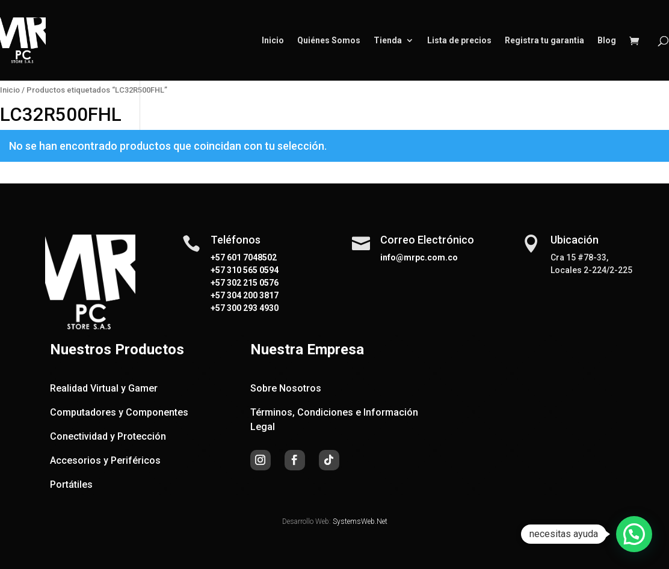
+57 (218, 270)
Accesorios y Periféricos (105, 460)
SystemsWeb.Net (360, 521)
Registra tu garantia (544, 40)
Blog (606, 40)
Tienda (388, 40)
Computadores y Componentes (119, 412)
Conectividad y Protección (108, 436)
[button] (634, 534)
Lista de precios (459, 40)
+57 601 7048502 (244, 257)
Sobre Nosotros (285, 388)
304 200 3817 (252, 295)
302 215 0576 (252, 283)
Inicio (273, 40)
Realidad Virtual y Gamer (104, 388)
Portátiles (71, 484)
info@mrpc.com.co (419, 257)
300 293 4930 (252, 308)
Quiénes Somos (328, 40)
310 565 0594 (252, 270)
